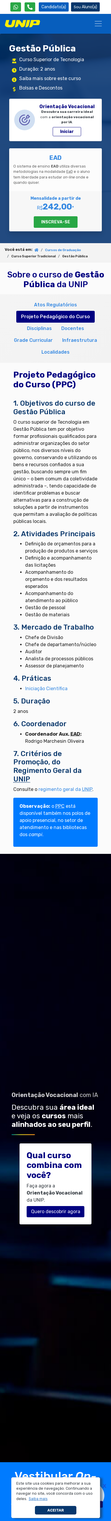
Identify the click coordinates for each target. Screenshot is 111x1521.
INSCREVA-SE (55, 222)
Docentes (72, 328)
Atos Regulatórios (55, 305)
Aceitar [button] (55, 1510)
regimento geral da (65, 789)
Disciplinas (39, 328)
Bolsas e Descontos (40, 88)
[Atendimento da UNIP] (30, 7)
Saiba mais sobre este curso (50, 78)
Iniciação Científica (46, 688)
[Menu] (98, 23)
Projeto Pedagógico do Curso (55, 316)
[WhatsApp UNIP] (15, 7)
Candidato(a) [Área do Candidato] (53, 6)
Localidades (55, 352)
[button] (38, 1499)
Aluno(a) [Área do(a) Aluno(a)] (85, 6)
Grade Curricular (33, 340)
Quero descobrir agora (55, 1211)
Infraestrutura (79, 340)
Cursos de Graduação (63, 250)
